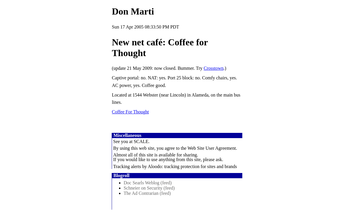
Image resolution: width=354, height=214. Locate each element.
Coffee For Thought (130, 111)
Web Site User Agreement (212, 148)
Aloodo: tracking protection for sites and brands (192, 166)
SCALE (141, 141)
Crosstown (213, 68)
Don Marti (133, 11)
